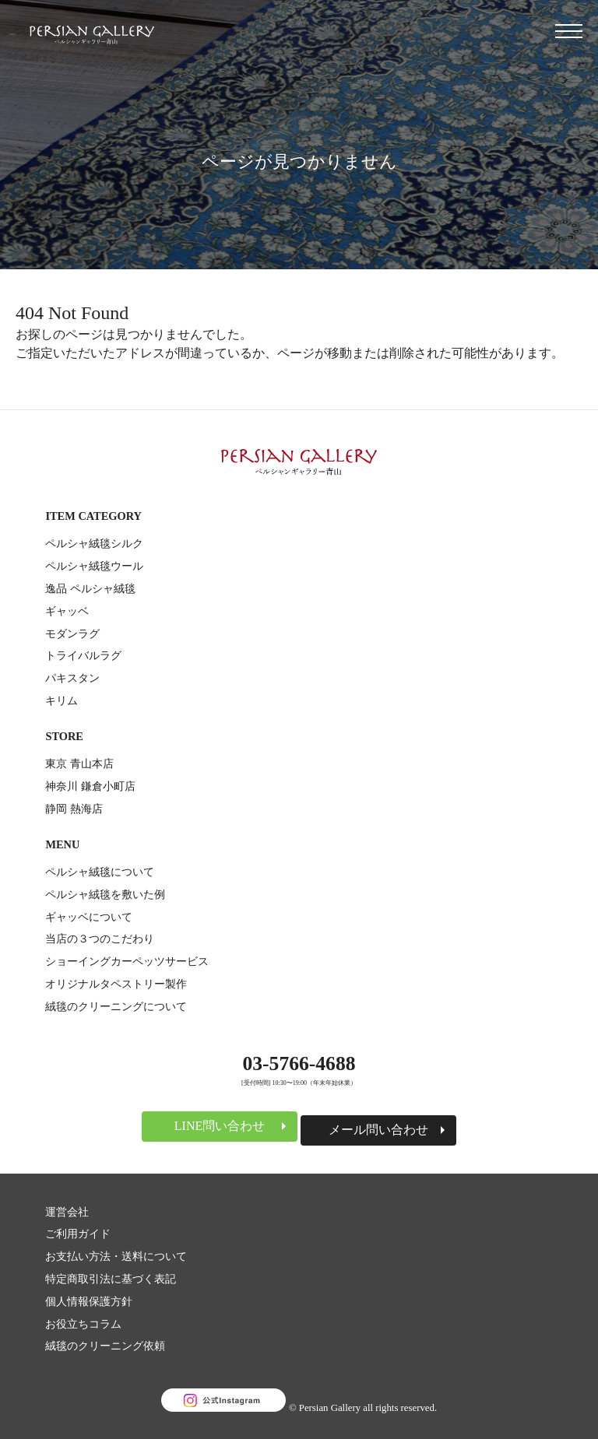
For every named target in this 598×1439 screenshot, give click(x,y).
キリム (61, 700)
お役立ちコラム (83, 1324)
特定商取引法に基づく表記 (110, 1278)
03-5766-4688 (298, 1063)
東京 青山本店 (79, 763)
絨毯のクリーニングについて (116, 1006)
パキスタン (72, 678)
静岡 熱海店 (74, 808)
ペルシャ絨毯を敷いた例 (105, 894)
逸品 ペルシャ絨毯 (90, 588)
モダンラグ (72, 633)
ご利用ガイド (78, 1233)
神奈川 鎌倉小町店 (90, 786)
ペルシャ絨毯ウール (94, 566)
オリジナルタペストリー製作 (116, 983)
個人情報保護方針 (88, 1301)
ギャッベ (67, 611)
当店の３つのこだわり (99, 938)
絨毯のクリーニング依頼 (105, 1345)
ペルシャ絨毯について (99, 871)
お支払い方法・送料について (116, 1256)
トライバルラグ (83, 655)
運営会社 (67, 1212)
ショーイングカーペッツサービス (127, 961)
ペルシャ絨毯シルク (94, 543)
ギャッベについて (88, 917)
